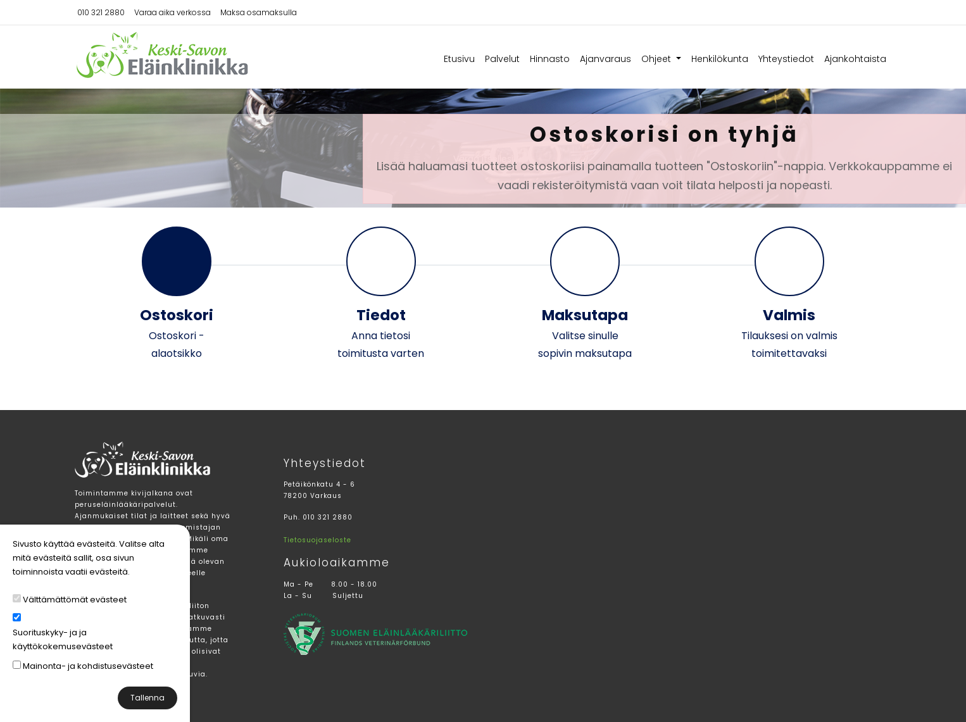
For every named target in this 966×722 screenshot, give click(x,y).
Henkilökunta (719, 59)
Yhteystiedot (786, 59)
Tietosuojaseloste (317, 540)
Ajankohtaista (855, 59)
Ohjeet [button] (657, 59)
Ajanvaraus (605, 59)
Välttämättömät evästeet (75, 600)
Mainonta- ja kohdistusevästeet (88, 666)
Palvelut (502, 59)
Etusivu (459, 59)
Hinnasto (550, 59)
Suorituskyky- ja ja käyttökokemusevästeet (63, 639)
